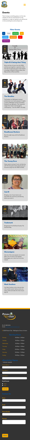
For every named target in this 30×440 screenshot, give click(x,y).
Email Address (6, 365)
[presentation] (12, 432)
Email (4, 405)
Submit (5, 435)
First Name (5, 370)
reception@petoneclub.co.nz (12, 326)
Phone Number (6, 411)
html (5, 383)
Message (4, 418)
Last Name (5, 375)
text (5, 385)
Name (4, 398)
